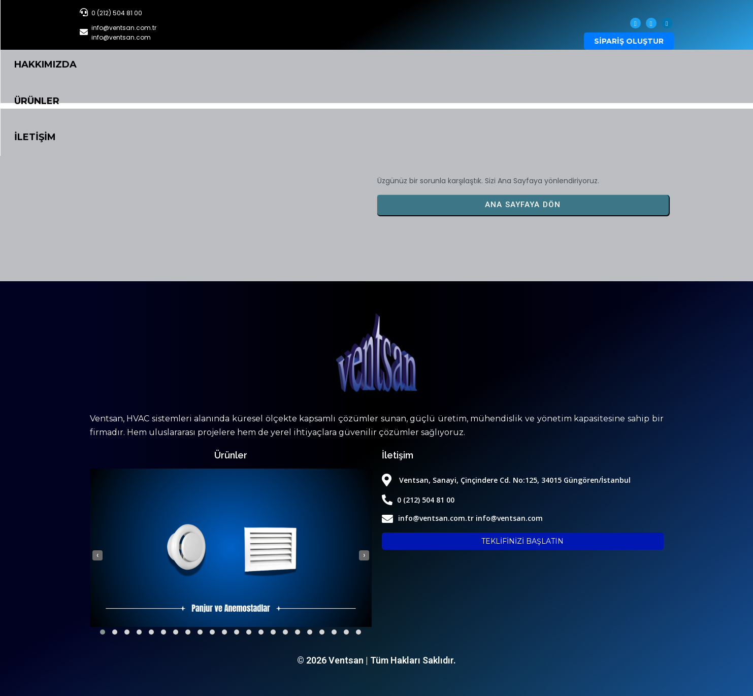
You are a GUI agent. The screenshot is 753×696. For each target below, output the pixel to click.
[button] (102, 632)
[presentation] (97, 555)
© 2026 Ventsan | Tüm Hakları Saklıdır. (376, 660)
